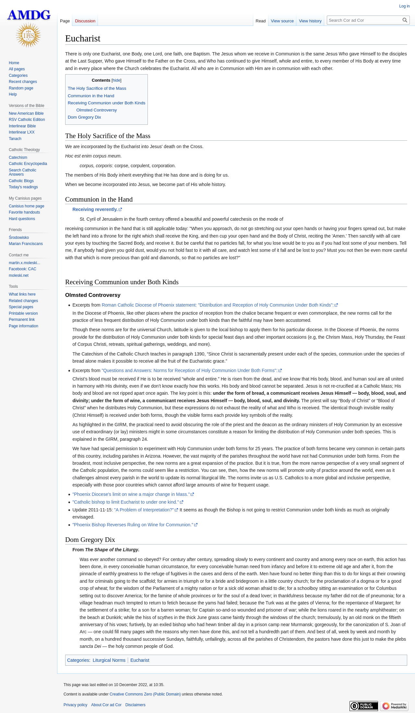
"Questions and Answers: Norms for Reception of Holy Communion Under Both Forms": (190, 370)
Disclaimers (135, 705)
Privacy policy (75, 705)
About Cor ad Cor (106, 705)
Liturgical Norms (109, 660)
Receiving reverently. (95, 209)
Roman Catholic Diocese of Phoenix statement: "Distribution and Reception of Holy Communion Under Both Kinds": (218, 305)
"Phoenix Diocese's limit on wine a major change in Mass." (131, 494)
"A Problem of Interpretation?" (144, 509)
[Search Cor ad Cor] (368, 20)
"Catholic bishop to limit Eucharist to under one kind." (125, 502)
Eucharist (139, 660)
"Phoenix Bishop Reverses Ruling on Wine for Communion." (132, 524)
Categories (78, 660)
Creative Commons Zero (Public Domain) (145, 694)
